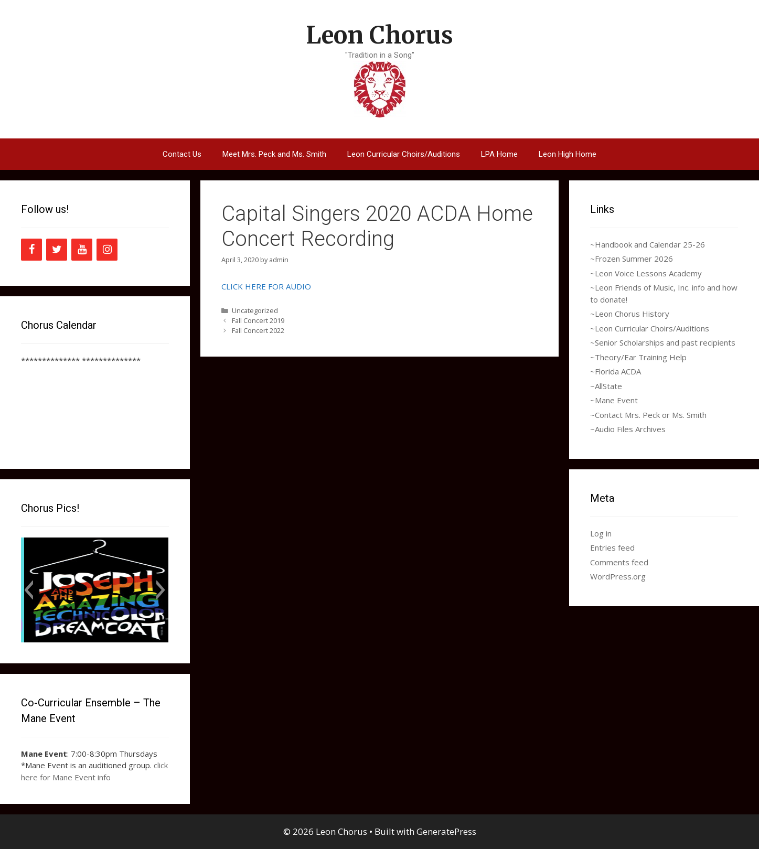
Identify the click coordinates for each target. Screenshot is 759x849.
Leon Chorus (379, 35)
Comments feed (619, 562)
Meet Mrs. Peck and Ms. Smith (274, 154)
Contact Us (182, 154)
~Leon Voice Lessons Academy (646, 273)
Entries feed (612, 547)
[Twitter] (56, 250)
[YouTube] (81, 250)
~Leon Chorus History (629, 313)
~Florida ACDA (615, 371)
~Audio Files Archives (628, 429)
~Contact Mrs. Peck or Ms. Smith (648, 415)
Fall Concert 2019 (258, 320)
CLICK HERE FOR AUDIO (266, 286)
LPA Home (499, 154)
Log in (601, 533)
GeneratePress (446, 831)
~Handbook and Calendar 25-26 (647, 244)
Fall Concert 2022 (258, 330)
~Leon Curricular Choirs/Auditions (649, 328)
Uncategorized (255, 310)
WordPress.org (618, 576)
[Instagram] (107, 250)
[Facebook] (31, 250)
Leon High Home (567, 154)
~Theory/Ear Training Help (638, 357)
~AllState (606, 386)
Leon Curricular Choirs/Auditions (403, 154)
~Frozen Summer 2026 (631, 258)
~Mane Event (614, 400)
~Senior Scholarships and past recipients (662, 342)
